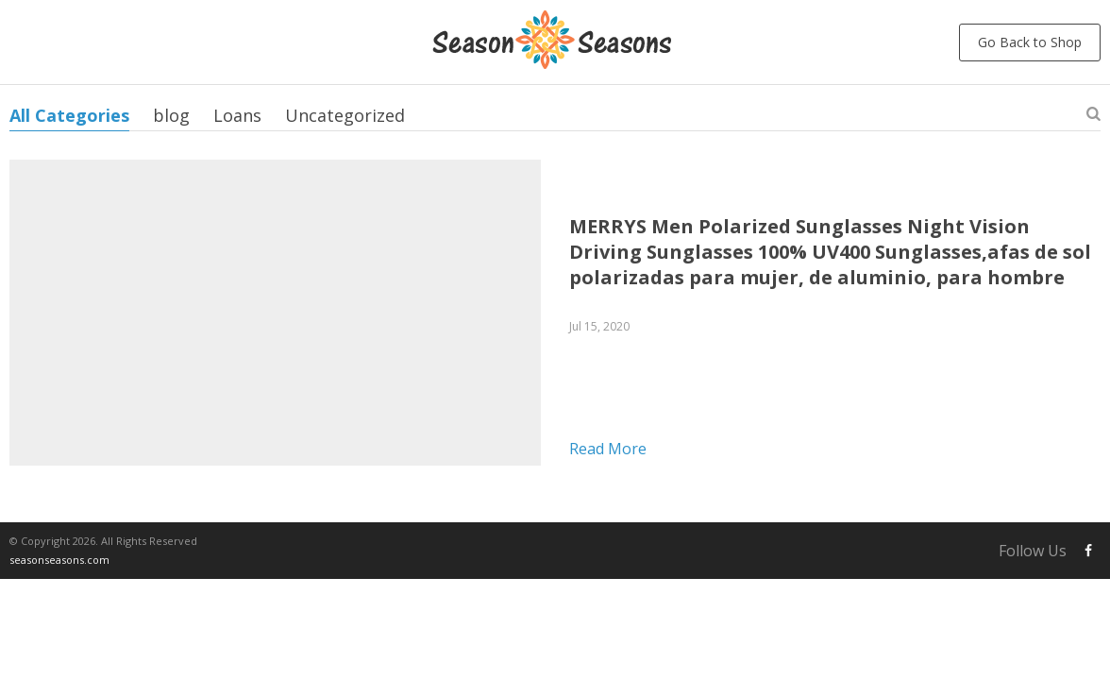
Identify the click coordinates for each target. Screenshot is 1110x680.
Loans (237, 115)
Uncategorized (345, 115)
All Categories (69, 115)
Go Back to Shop (1030, 42)
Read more (608, 448)
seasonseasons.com (59, 559)
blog (171, 115)
